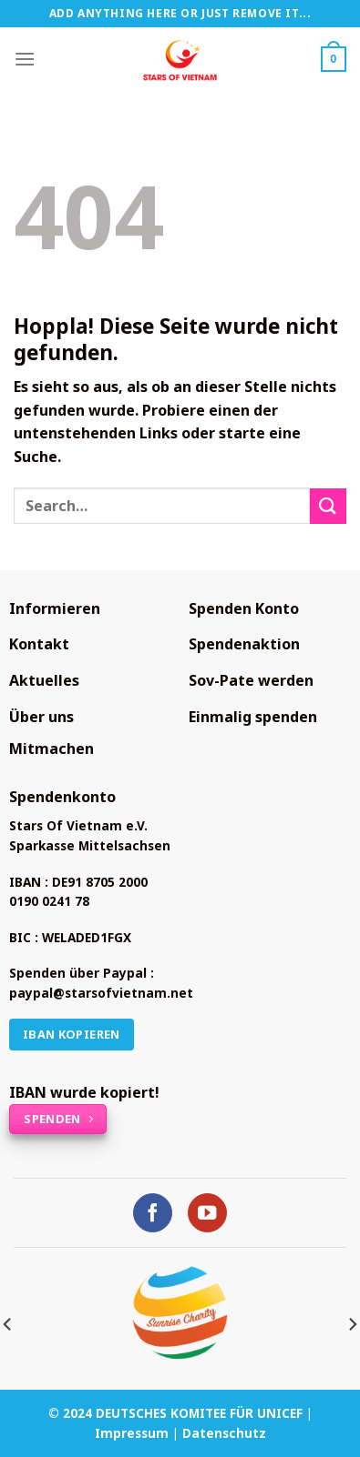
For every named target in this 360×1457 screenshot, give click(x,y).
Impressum (132, 1433)
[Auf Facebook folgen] (152, 1212)
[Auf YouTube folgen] (207, 1212)
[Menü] (25, 58)
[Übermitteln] (328, 506)
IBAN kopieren (71, 1034)
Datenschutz (224, 1433)
